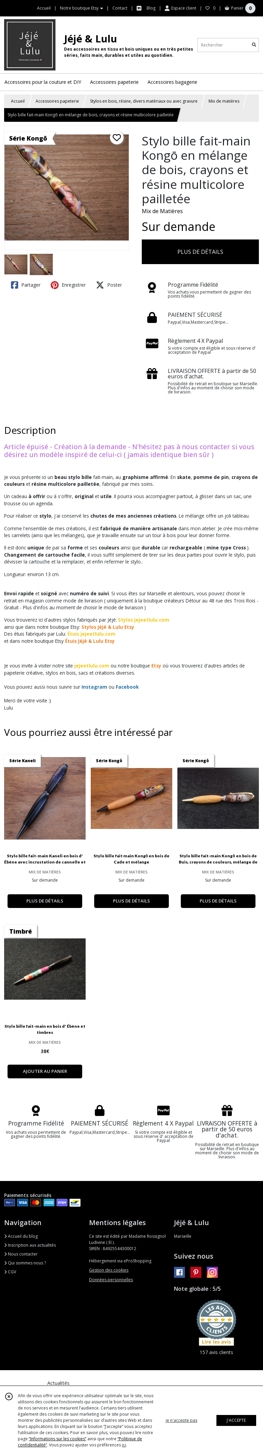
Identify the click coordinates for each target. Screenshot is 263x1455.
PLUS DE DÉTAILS (200, 252)
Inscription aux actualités (30, 1245)
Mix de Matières (162, 211)
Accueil (18, 101)
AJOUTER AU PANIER (45, 1071)
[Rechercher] (254, 45)
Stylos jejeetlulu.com (143, 619)
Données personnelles (111, 1280)
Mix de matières (224, 101)
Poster (109, 285)
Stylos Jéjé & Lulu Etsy (108, 627)
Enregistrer (68, 285)
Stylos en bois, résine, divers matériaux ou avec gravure (144, 101)
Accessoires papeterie (57, 101)
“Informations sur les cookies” (57, 1439)
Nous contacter (21, 1254)
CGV (10, 1272)
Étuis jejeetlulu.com (91, 634)
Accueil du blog (21, 1236)
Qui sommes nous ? (25, 1263)
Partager (25, 285)
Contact (119, 8)
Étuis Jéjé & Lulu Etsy (90, 641)
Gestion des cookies (108, 1270)
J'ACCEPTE (236, 1420)
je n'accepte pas (181, 1420)
